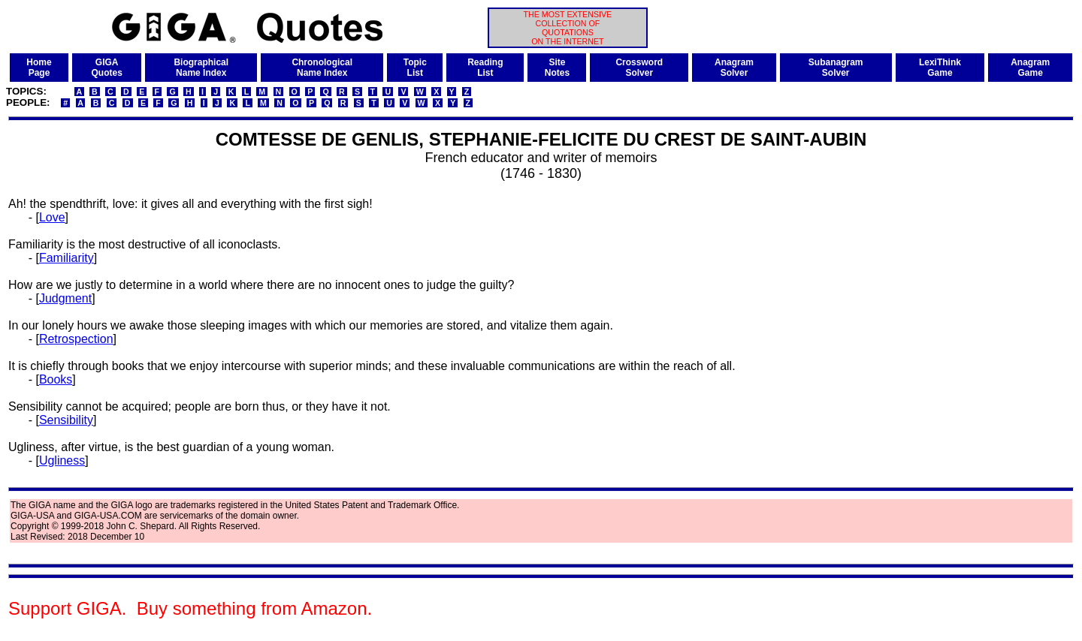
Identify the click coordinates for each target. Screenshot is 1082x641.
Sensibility (66, 420)
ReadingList (485, 67)
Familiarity (66, 257)
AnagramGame (1030, 67)
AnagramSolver (734, 67)
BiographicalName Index (201, 67)
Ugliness (62, 460)
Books (55, 379)
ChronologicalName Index (322, 67)
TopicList (415, 67)
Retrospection (76, 339)
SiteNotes (557, 67)
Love (52, 217)
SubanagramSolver (835, 67)
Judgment (65, 298)
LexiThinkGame (940, 67)
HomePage (38, 67)
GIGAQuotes (107, 67)
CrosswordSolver (639, 67)
